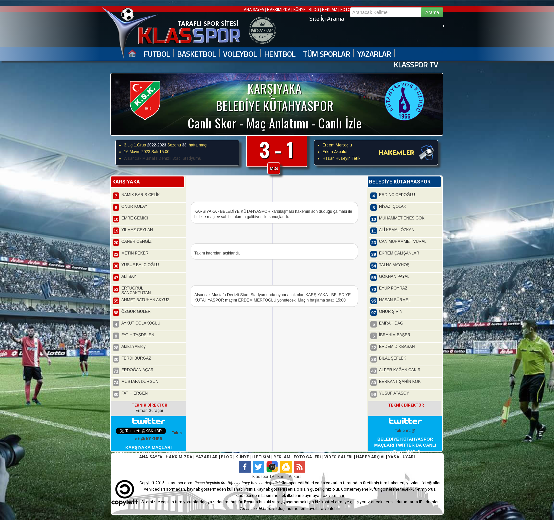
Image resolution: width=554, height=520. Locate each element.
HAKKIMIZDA (278, 9)
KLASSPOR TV (416, 65)
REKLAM (329, 9)
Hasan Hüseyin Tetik (341, 158)
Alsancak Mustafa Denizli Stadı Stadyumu (162, 158)
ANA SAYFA (254, 9)
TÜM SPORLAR (326, 54)
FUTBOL (157, 54)
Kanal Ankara (289, 476)
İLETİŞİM (261, 457)
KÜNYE (299, 9)
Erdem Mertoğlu (337, 145)
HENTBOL (279, 54)
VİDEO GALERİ (338, 457)
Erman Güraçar (149, 410)
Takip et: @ (405, 430)
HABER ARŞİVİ (370, 457)
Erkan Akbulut (335, 151)
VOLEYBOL (240, 54)
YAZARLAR (374, 54)
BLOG (314, 9)
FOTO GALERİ (307, 457)
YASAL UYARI (401, 457)
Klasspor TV (263, 476)
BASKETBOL (196, 54)
